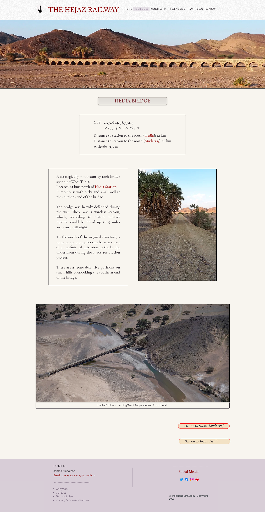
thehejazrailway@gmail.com (79, 475)
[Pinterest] (197, 479)
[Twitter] (181, 479)
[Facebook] (187, 479)
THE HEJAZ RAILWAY (83, 9)
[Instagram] (192, 479)
